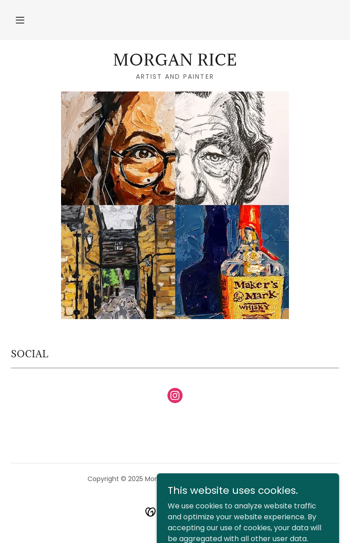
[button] (20, 20)
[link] (175, 63)
